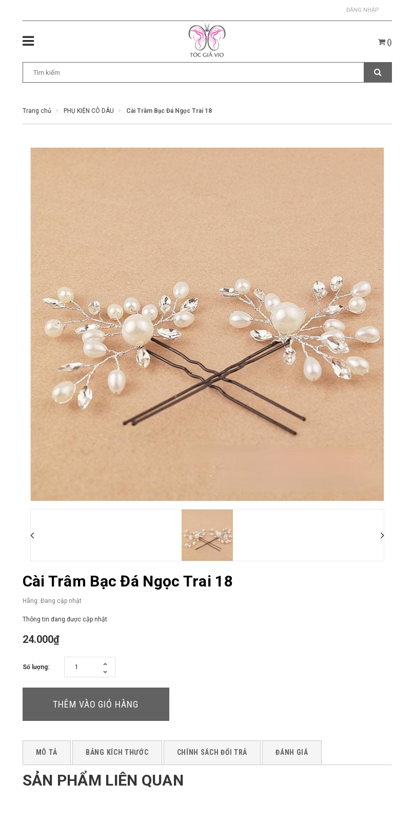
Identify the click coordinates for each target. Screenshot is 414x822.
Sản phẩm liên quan (103, 780)
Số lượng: (36, 667)
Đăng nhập (362, 10)
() (385, 42)
